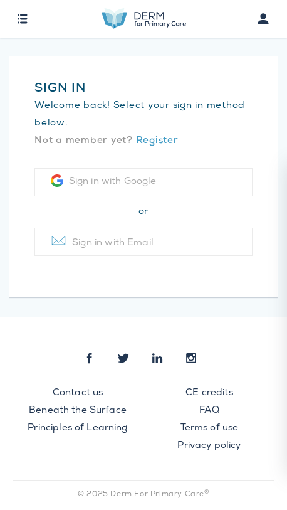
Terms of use (209, 428)
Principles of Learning (77, 428)
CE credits (209, 393)
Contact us (78, 393)
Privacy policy (209, 446)
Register (157, 141)
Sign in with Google (104, 181)
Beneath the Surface (78, 411)
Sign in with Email (102, 241)
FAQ (209, 411)
